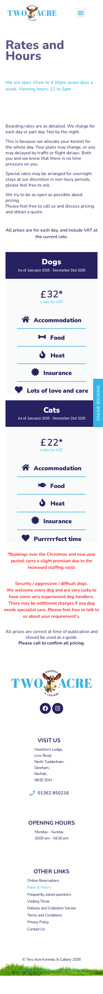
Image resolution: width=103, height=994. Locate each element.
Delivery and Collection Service (51, 908)
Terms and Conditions (44, 915)
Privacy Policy (38, 922)
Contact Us (36, 929)
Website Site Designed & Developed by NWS (51, 970)
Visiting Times (38, 901)
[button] (80, 10)
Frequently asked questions (49, 894)
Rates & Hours (39, 887)
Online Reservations (43, 880)
